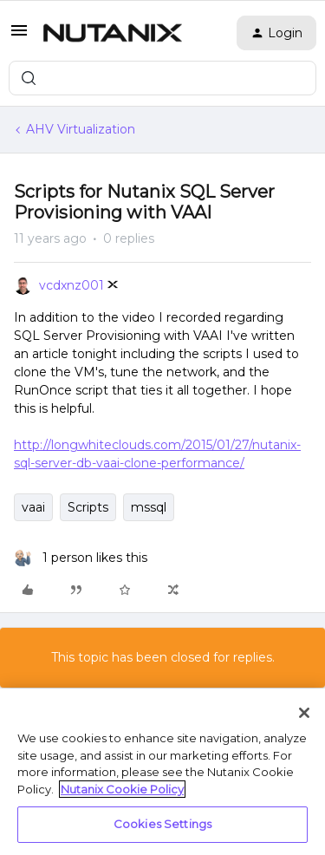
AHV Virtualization (80, 129)
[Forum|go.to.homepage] (112, 33)
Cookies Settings (162, 824)
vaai (33, 507)
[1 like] (80, 558)
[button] (19, 36)
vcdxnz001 (71, 285)
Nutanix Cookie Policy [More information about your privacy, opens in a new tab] (122, 789)
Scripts (88, 507)
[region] (162, 772)
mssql (148, 507)
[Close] (304, 713)
